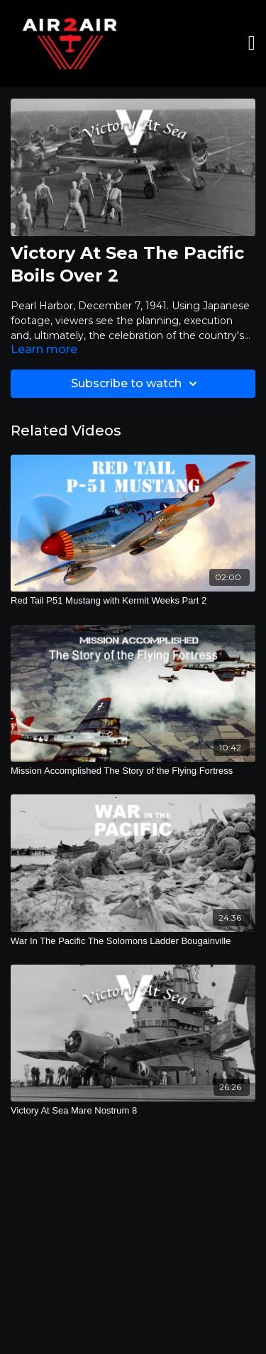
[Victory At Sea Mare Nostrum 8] (133, 1111)
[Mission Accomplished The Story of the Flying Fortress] (133, 771)
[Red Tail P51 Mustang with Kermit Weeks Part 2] (133, 601)
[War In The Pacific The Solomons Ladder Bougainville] (133, 941)
